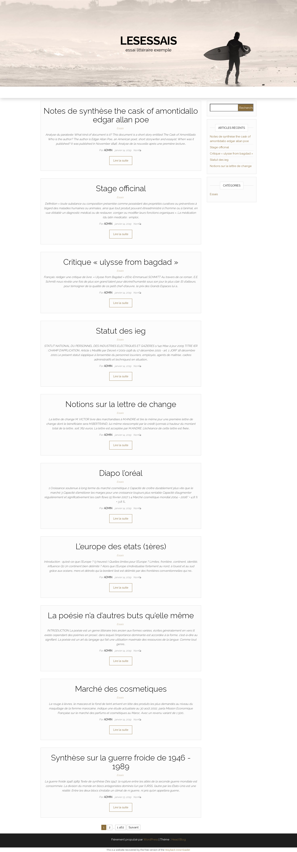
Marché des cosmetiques (121, 689)
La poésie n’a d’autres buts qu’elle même (121, 615)
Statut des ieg (121, 331)
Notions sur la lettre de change (120, 404)
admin (108, 150)
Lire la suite (120, 160)
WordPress (150, 839)
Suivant (133, 827)
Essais (120, 128)
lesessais (148, 40)
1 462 (120, 827)
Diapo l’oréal (120, 473)
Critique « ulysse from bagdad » (120, 262)
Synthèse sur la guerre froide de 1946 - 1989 (121, 762)
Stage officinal (121, 188)
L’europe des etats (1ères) (121, 546)
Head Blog (178, 839)
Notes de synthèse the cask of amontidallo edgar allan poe (121, 115)
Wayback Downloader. (178, 849)
